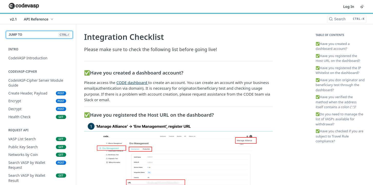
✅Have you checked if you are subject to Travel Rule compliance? (340, 136)
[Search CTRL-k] (347, 19)
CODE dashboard (132, 82)
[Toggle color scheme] (362, 6)
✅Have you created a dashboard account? (333, 46)
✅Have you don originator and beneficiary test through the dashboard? (340, 85)
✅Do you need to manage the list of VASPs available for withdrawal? (339, 119)
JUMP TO (39, 35)
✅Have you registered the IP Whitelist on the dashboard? (338, 70)
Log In (348, 6)
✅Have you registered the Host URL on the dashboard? (338, 58)
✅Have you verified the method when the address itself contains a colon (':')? (336, 102)
